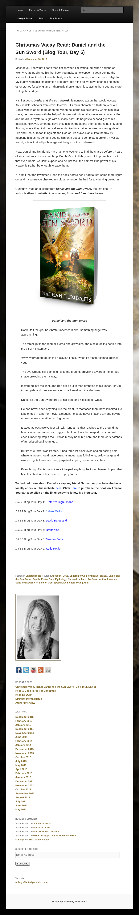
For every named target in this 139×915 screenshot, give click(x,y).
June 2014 (21, 737)
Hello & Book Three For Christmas (35, 690)
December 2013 (24, 749)
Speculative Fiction (64, 582)
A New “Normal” (43, 823)
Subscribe (22, 863)
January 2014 (23, 745)
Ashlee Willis (54, 511)
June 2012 (21, 805)
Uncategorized (33, 576)
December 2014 (24, 728)
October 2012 (23, 789)
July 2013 (21, 761)
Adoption (56, 576)
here (58, 488)
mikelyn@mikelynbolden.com (31, 882)
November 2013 (24, 753)
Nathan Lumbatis (77, 579)
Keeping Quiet (23, 694)
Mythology (61, 579)
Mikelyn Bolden (24, 18)
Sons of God (45, 582)
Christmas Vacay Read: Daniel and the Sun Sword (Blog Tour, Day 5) (55, 686)
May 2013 (21, 765)
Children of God (78, 576)
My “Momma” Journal (46, 831)
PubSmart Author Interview (102, 579)
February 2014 (23, 741)
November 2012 (24, 785)
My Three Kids (41, 827)
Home (19, 10)
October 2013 (23, 757)
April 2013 (21, 769)
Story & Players (60, 10)
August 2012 (22, 797)
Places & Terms (37, 10)
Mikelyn (20, 839)
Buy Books (56, 18)
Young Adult (82, 582)
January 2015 (23, 724)
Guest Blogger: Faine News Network (54, 835)
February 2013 (23, 773)
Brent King (52, 529)
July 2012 (21, 801)
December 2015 (24, 716)
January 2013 (23, 777)
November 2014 (24, 733)
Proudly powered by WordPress (69, 901)
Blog (41, 18)
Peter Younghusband (60, 502)
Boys (65, 576)
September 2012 (25, 793)
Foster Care (47, 579)
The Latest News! (39, 839)
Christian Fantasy (97, 576)
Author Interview (25, 702)
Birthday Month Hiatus (28, 698)
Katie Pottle (53, 548)
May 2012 (21, 809)
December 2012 (24, 781)
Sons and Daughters (26, 582)
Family (36, 579)
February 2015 (23, 720)
